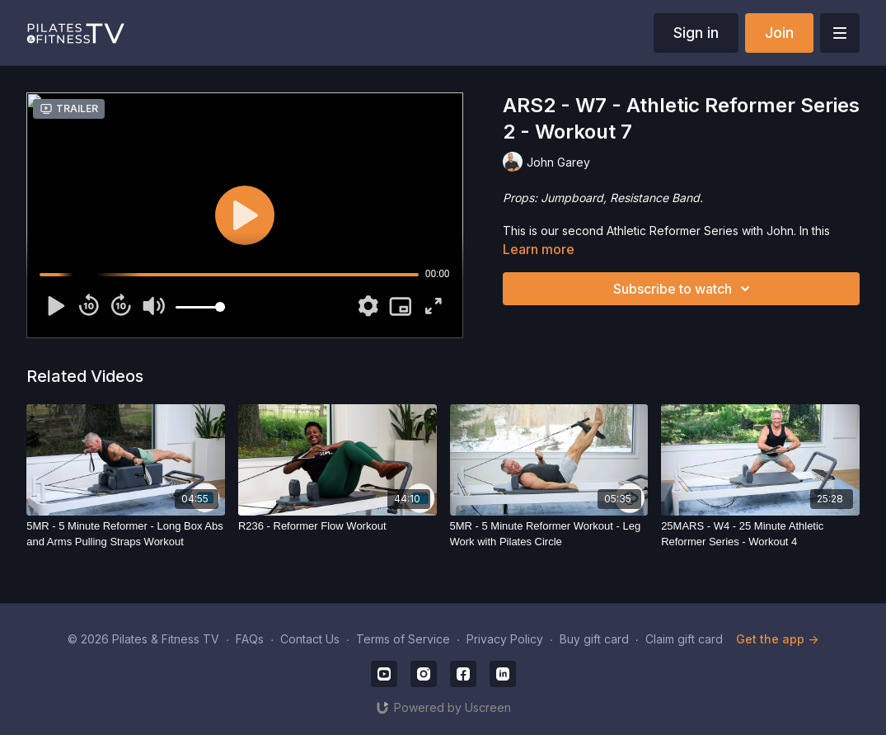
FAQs (250, 639)
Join (779, 32)
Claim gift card (684, 639)
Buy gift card (594, 639)
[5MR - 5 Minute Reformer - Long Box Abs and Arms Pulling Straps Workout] (125, 534)
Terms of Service (403, 639)
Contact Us (310, 639)
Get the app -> (777, 639)
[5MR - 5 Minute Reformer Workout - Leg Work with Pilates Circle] (549, 534)
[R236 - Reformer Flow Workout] (337, 526)
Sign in (696, 32)
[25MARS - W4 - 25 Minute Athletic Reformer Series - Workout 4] (760, 534)
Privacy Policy (504, 639)
